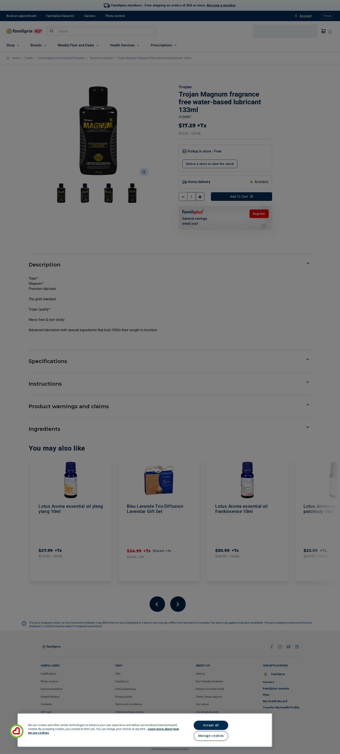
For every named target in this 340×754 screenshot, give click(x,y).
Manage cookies (211, 736)
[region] (144, 730)
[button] (16, 731)
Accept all (211, 725)
